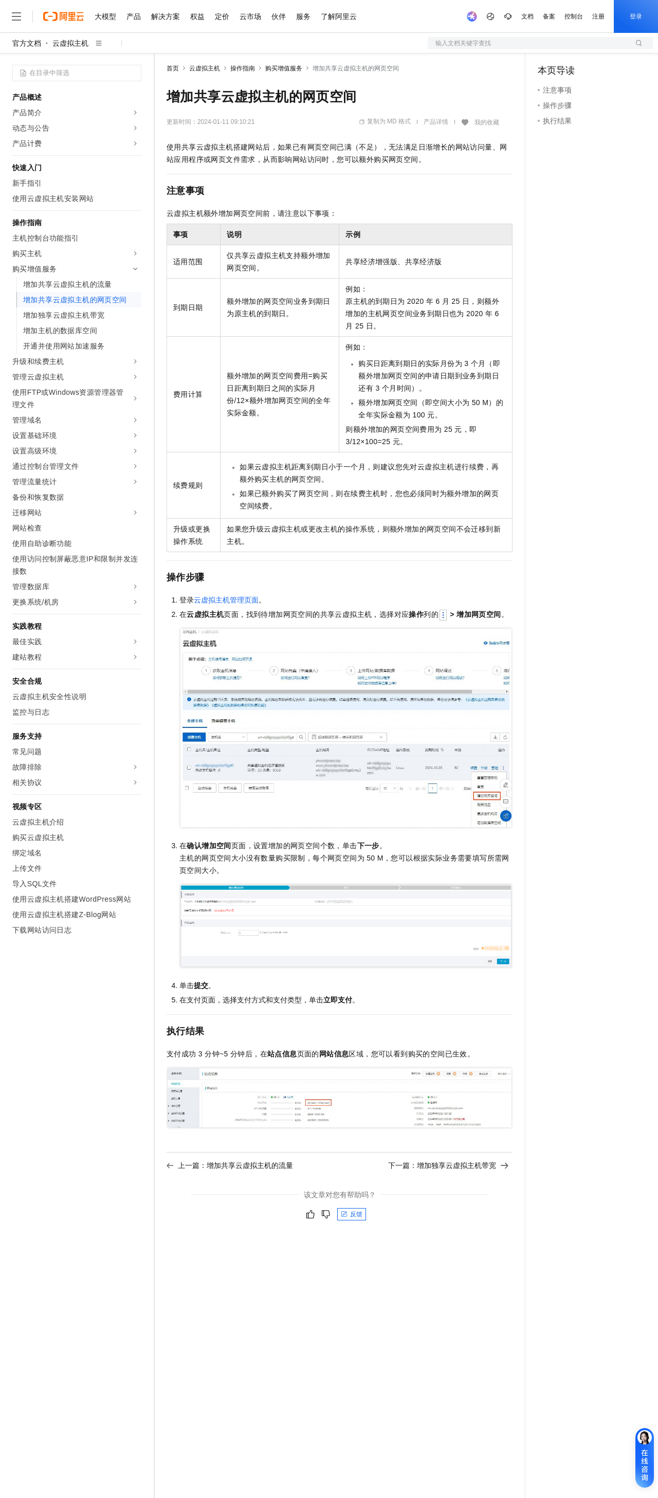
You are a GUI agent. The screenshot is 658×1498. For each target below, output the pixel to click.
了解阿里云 (339, 16)
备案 (549, 16)
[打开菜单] (16, 16)
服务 (303, 16)
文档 (527, 16)
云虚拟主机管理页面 (226, 600)
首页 (173, 68)
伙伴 (278, 16)
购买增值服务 (283, 68)
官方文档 (26, 43)
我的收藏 (486, 122)
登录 (636, 16)
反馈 (351, 1214)
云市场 (250, 16)
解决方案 (165, 16)
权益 (197, 16)
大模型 (105, 16)
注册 (598, 16)
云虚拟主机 (70, 43)
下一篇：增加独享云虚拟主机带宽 (448, 1165)
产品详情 (436, 121)
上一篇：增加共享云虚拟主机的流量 (230, 1165)
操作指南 (242, 68)
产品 (133, 16)
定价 (222, 16)
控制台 (573, 16)
